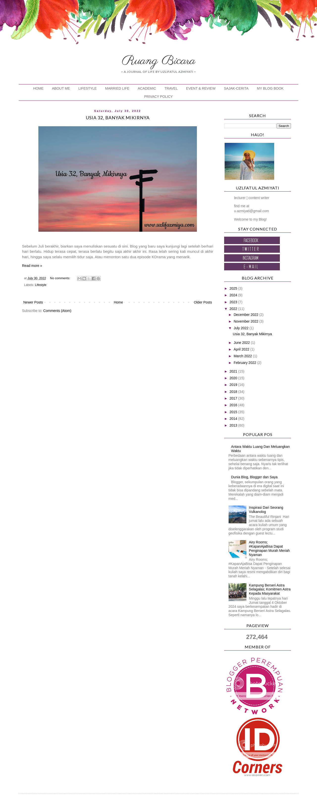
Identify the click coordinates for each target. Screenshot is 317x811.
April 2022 (242, 349)
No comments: (60, 278)
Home (118, 302)
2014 (234, 419)
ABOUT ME (61, 88)
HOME (38, 88)
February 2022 (245, 363)
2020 (234, 378)
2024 (234, 295)
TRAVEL (171, 88)
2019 (234, 385)
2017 (234, 398)
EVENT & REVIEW (200, 88)
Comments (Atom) (57, 311)
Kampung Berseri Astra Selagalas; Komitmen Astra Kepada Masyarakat (270, 589)
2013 (234, 425)
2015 (234, 412)
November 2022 (246, 321)
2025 (234, 288)
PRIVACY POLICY (158, 97)
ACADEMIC (147, 88)
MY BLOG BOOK (270, 88)
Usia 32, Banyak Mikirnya (118, 117)
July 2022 (241, 328)
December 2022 (246, 315)
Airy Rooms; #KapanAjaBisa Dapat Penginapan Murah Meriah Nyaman (269, 548)
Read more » (32, 266)
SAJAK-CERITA (236, 88)
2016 (234, 405)
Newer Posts (33, 302)
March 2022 (243, 356)
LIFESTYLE (88, 88)
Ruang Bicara (158, 60)
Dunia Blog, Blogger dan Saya (254, 477)
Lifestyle (40, 285)
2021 (234, 371)
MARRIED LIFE (117, 88)
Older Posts (203, 302)
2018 (234, 392)
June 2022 (242, 343)
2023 (234, 302)
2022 (234, 309)
